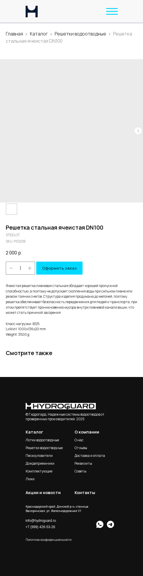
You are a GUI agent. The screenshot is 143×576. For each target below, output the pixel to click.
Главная (14, 34)
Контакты (85, 492)
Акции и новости (43, 492)
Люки (30, 478)
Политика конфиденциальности (49, 540)
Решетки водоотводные (80, 34)
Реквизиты (83, 463)
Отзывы (81, 447)
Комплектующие (39, 471)
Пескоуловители (39, 455)
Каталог (39, 34)
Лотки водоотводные (42, 440)
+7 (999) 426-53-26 (40, 527)
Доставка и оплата (90, 455)
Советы (80, 471)
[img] (32, 11)
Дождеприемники (40, 463)
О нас (79, 440)
